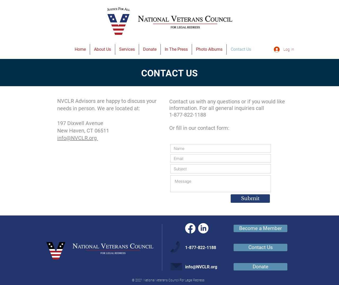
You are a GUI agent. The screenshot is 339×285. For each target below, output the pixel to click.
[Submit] (250, 198)
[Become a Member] (260, 228)
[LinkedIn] (203, 228)
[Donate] (260, 266)
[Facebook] (190, 228)
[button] (102, 49)
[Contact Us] (260, 247)
